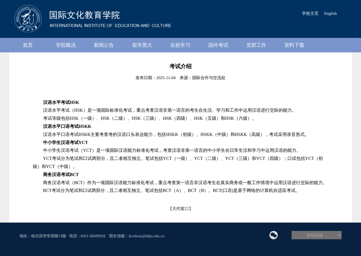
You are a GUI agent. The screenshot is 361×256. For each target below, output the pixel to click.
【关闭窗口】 (180, 208)
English (330, 13)
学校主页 (310, 13)
